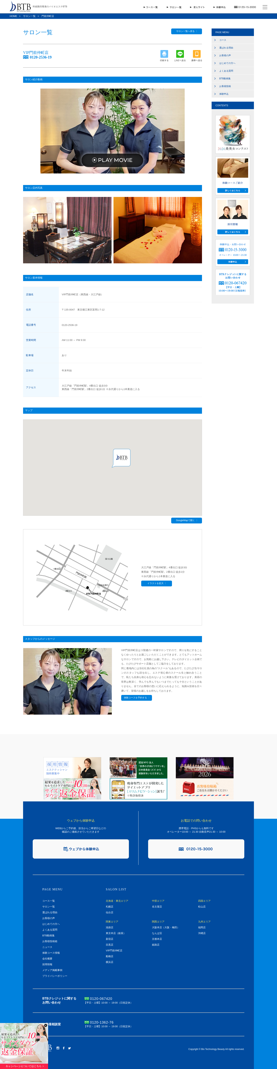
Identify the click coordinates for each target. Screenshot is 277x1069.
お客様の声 (225, 55)
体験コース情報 (51, 952)
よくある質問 (226, 70)
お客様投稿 (225, 86)
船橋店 (109, 956)
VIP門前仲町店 (114, 950)
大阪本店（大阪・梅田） (165, 927)
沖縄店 (202, 933)
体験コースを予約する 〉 (136, 697)
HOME (13, 16)
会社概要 (47, 958)
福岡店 (202, 927)
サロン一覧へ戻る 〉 (186, 31)
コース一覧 (48, 900)
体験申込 (224, 94)
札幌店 (109, 906)
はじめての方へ (227, 63)
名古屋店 (157, 906)
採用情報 (47, 964)
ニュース (47, 947)
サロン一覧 (29, 16)
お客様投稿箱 (49, 941)
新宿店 (109, 939)
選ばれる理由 (226, 47)
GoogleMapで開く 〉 (186, 520)
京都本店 (157, 939)
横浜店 (109, 962)
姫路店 (155, 944)
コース (222, 40)
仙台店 (109, 912)
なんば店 (157, 933)
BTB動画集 (225, 78)
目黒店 (109, 944)
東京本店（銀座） (116, 933)
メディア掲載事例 (52, 970)
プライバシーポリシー (54, 975)
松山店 (202, 906)
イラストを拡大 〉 (156, 583)
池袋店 (109, 927)
